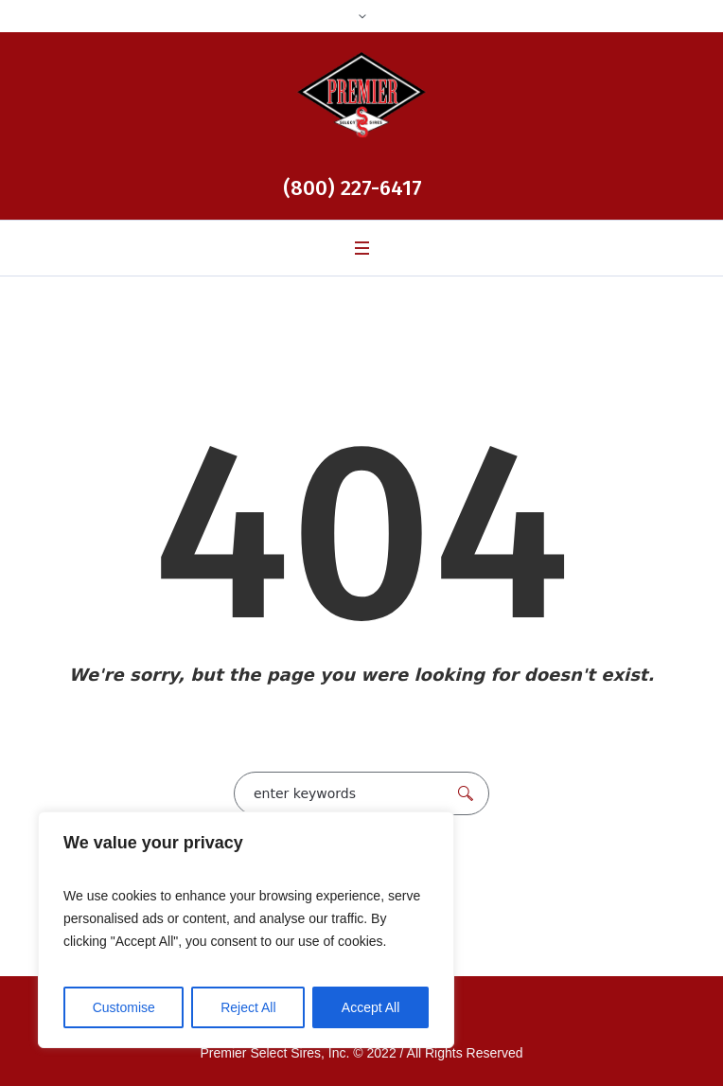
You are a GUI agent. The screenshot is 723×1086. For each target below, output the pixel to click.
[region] (246, 929)
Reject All (247, 1007)
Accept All (370, 1007)
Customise (124, 1007)
